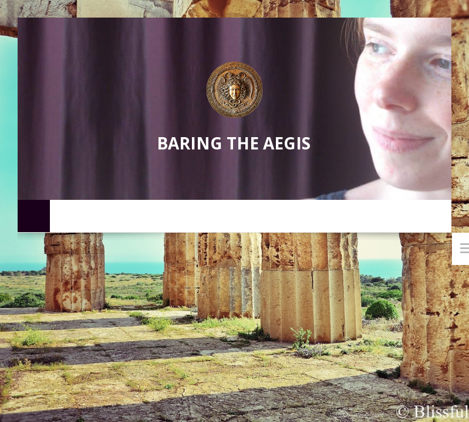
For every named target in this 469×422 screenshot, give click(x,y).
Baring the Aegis (234, 143)
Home (34, 215)
